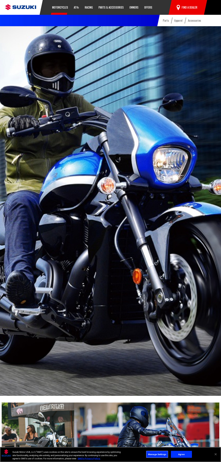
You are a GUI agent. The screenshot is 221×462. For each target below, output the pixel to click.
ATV (76, 7)
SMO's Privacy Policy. (89, 458)
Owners (133, 7)
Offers (148, 7)
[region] (110, 454)
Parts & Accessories (111, 7)
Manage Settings (157, 454)
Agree (181, 454)
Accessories (194, 20)
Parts (166, 20)
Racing (89, 7)
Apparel (178, 20)
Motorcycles (60, 7)
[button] (212, 7)
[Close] (215, 454)
